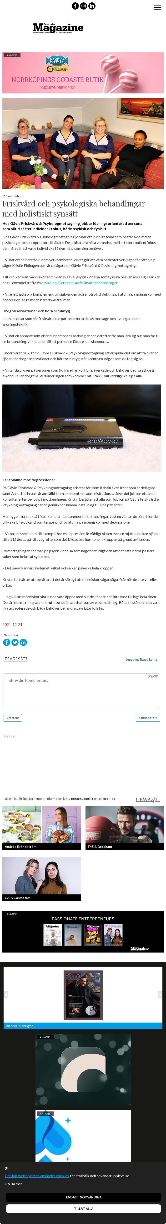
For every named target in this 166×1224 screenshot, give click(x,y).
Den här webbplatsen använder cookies (37, 1175)
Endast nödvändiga (83, 1197)
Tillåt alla (83, 1209)
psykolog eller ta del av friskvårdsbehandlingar (79, 282)
